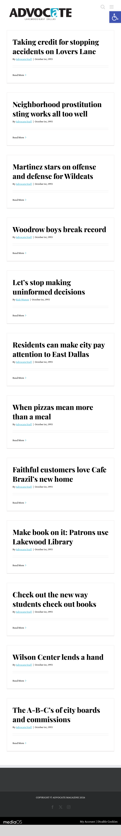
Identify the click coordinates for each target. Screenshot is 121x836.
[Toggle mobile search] (103, 6)
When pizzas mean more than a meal (53, 411)
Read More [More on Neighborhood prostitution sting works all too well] (18, 137)
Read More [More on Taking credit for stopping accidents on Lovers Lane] (18, 75)
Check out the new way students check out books (54, 599)
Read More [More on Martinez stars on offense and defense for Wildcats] (18, 199)
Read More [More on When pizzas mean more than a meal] (18, 440)
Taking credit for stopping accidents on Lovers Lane (56, 46)
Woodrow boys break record (59, 229)
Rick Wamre (22, 299)
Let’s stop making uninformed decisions (49, 286)
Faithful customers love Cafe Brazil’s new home (59, 474)
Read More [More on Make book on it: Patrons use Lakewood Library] (18, 565)
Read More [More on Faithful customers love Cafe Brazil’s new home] (18, 502)
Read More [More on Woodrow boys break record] (18, 253)
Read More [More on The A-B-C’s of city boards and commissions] (18, 743)
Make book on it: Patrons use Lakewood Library (60, 536)
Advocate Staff (24, 59)
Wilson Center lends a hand (58, 657)
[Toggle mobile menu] (112, 6)
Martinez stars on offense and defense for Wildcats (54, 171)
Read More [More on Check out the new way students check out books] (18, 627)
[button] (115, 17)
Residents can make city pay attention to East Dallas (59, 349)
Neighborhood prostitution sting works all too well (57, 108)
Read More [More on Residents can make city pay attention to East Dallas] (18, 377)
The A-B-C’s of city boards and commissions (56, 714)
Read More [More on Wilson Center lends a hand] (18, 680)
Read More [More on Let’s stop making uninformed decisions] (18, 315)
